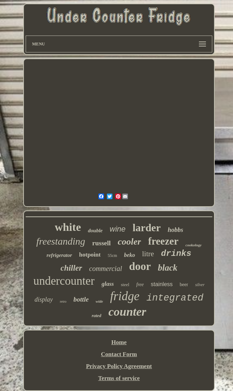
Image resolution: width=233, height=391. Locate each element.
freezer (163, 241)
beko (129, 255)
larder (146, 227)
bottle (81, 299)
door (140, 266)
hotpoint (90, 254)
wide (99, 301)
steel (125, 284)
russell (101, 243)
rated (96, 315)
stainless (162, 284)
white (68, 227)
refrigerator (59, 255)
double (95, 230)
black (167, 267)
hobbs (175, 229)
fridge (125, 296)
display (43, 299)
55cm (112, 255)
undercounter (64, 281)
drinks (176, 253)
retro (63, 301)
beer (184, 284)
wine (117, 229)
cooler (129, 242)
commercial (105, 268)
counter (127, 311)
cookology (194, 245)
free (140, 284)
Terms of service (119, 378)
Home (119, 342)
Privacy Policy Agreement (119, 366)
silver (200, 284)
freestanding (60, 241)
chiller (71, 268)
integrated (175, 298)
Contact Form (119, 354)
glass (108, 283)
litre (148, 254)
